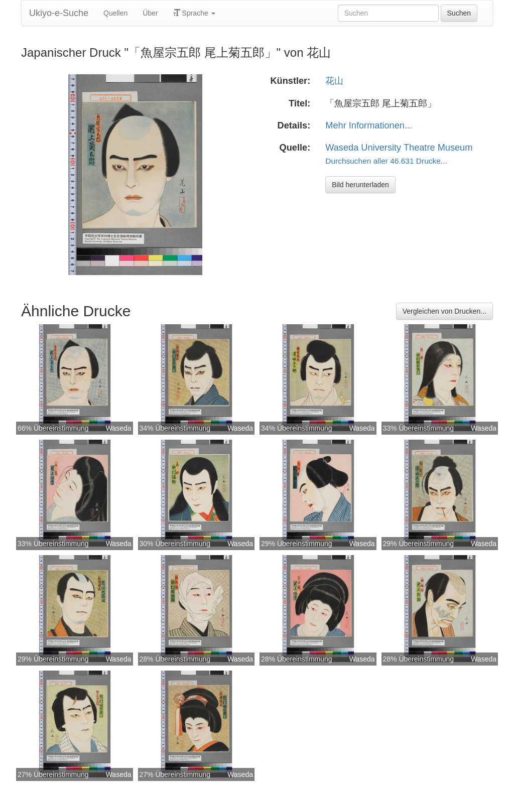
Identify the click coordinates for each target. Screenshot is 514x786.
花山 (334, 81)
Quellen (115, 13)
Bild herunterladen (360, 185)
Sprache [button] (194, 13)
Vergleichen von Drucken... (444, 311)
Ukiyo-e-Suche (58, 13)
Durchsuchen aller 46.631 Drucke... (386, 161)
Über (150, 13)
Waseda (119, 428)
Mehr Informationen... (368, 125)
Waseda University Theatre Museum (398, 148)
